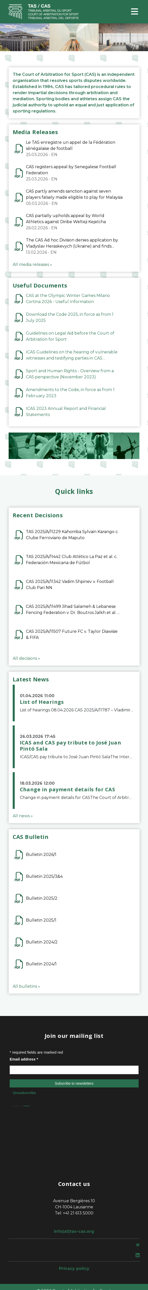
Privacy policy (74, 1268)
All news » (23, 815)
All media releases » (32, 264)
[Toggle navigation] (134, 12)
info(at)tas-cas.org (74, 1231)
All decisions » (26, 658)
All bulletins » (26, 986)
